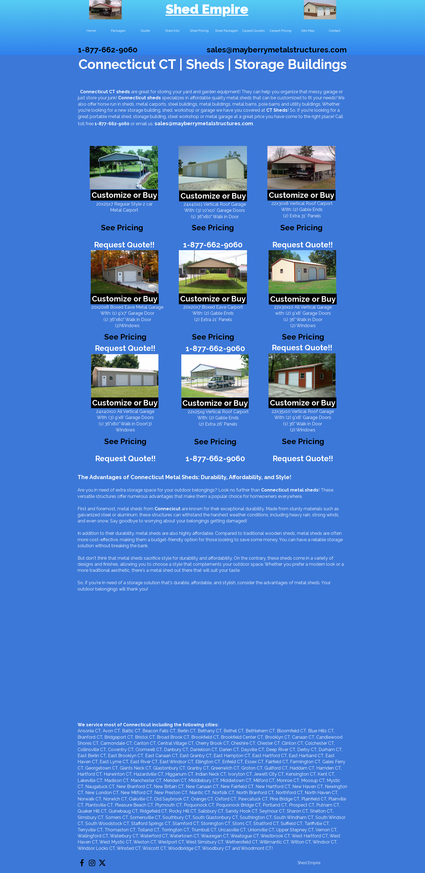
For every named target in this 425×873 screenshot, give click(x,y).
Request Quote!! (124, 244)
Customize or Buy (124, 195)
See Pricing (301, 227)
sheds (154, 97)
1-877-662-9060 (107, 49)
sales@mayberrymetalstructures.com (277, 49)
